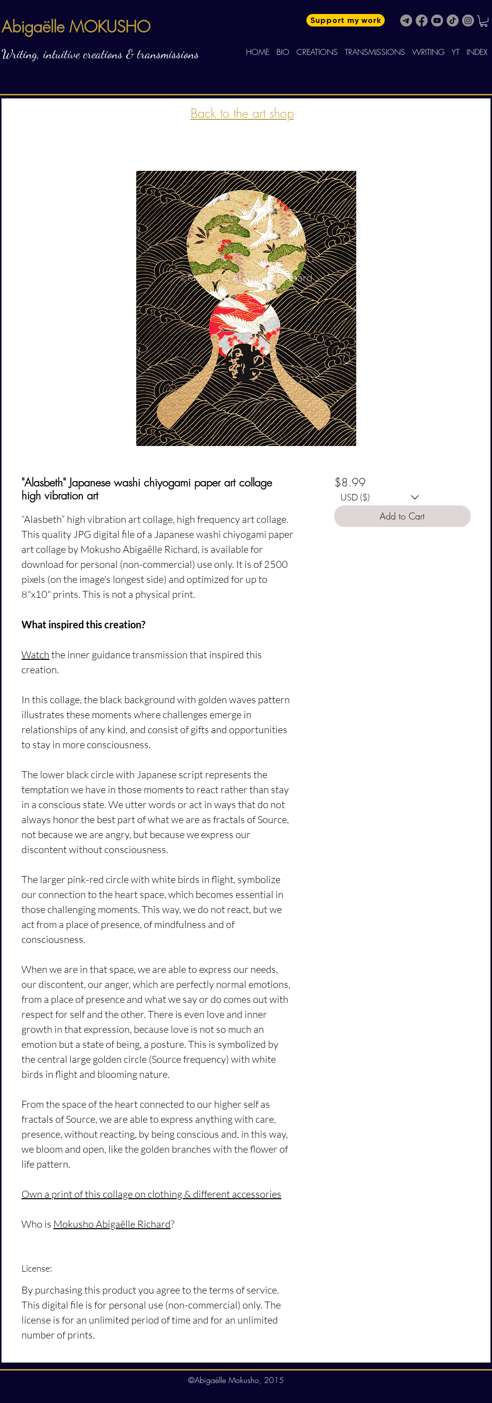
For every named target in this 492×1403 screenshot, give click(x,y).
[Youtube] (437, 20)
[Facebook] (422, 20)
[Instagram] (468, 20)
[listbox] (380, 497)
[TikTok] (453, 20)
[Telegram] (406, 20)
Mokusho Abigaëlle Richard (112, 1224)
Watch (35, 654)
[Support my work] (345, 20)
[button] (484, 21)
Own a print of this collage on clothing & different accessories (151, 1194)
